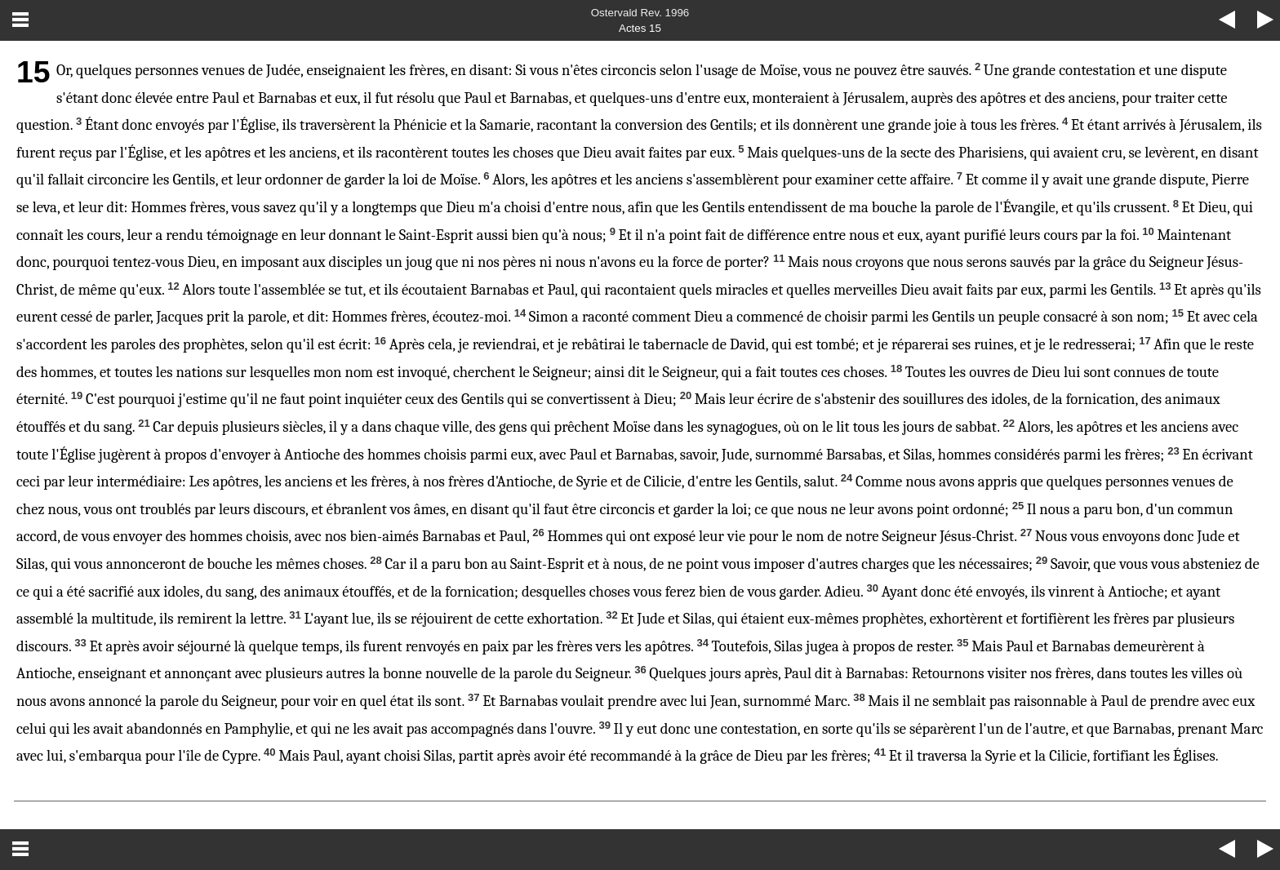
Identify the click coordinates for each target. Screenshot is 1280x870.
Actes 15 (640, 28)
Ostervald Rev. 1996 (640, 13)
